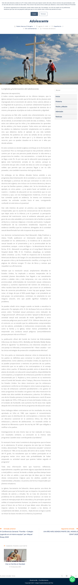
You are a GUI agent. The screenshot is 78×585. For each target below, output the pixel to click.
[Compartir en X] (62, 576)
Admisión (59, 111)
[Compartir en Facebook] (67, 576)
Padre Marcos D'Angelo (24, 26)
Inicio (58, 96)
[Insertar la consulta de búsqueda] (66, 90)
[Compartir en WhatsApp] (76, 576)
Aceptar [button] (34, 14)
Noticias (59, 116)
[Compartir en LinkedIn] (71, 576)
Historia (59, 101)
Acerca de (33, 580)
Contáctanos (43, 580)
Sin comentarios (31, 28)
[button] (72, 579)
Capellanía (57, 26)
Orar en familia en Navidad (15, 564)
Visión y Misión (61, 106)
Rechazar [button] (43, 14)
